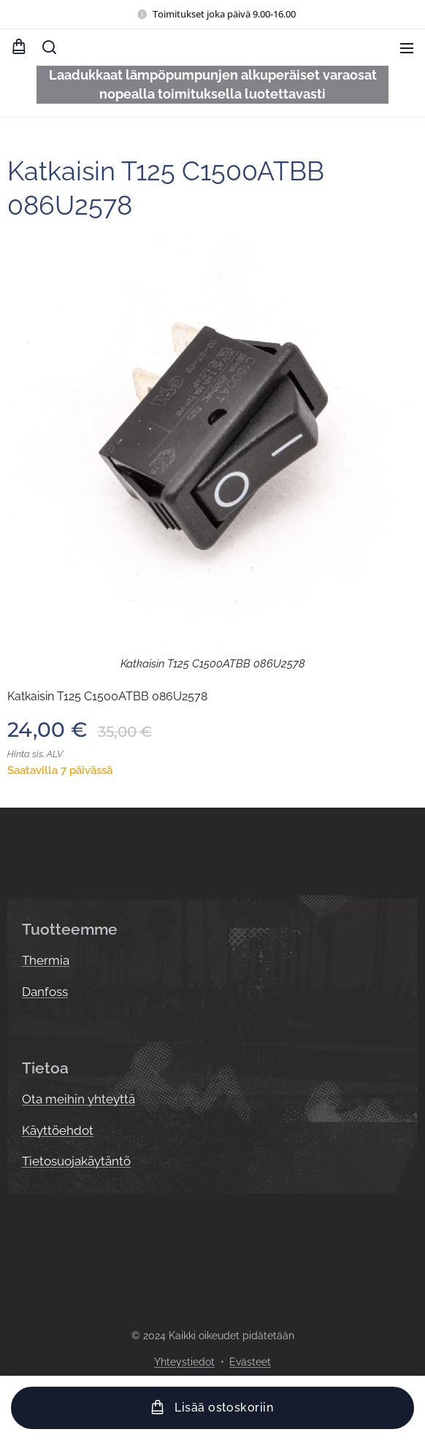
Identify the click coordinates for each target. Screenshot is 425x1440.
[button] (49, 47)
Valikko (406, 48)
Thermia (45, 960)
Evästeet (250, 1362)
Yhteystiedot (184, 1362)
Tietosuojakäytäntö (76, 1161)
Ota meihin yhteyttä (78, 1099)
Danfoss (45, 991)
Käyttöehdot (57, 1129)
